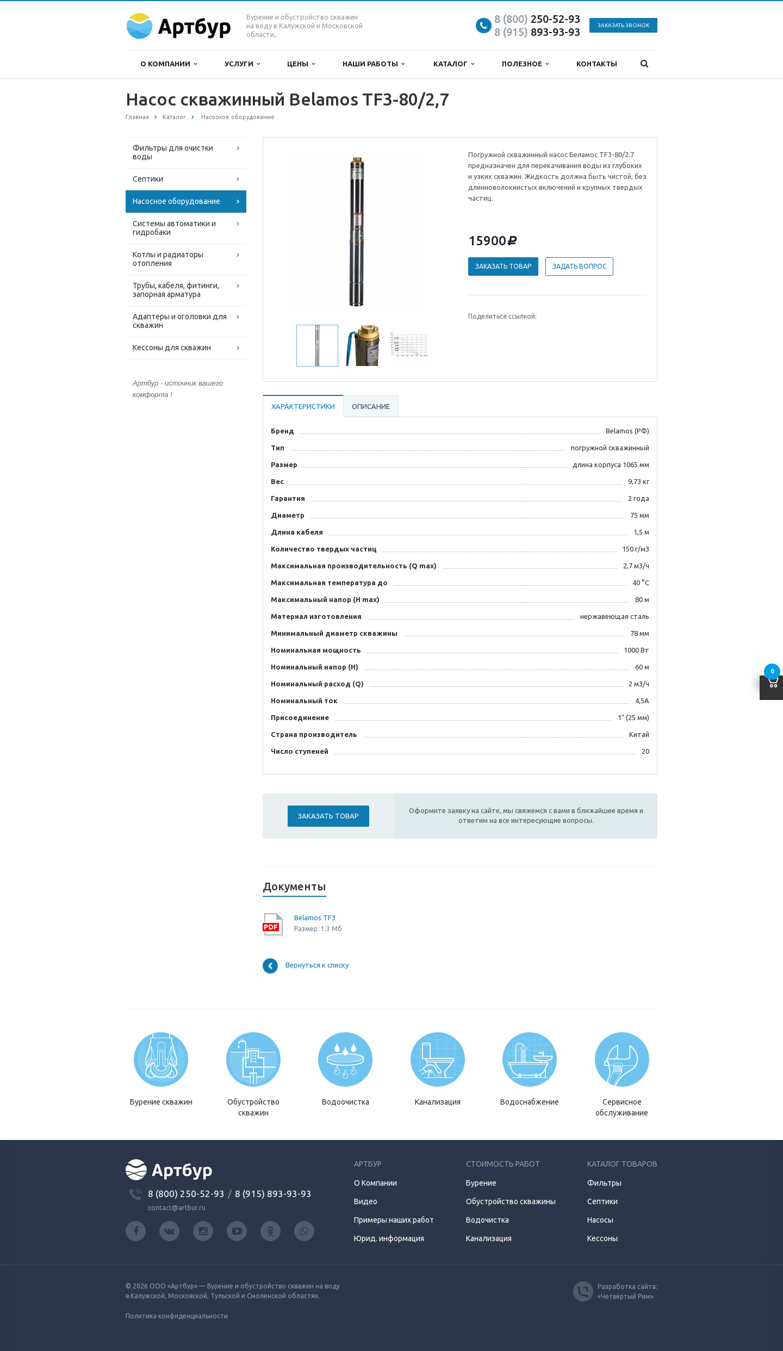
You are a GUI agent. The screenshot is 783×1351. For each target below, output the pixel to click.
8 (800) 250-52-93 (186, 1193)
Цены (301, 64)
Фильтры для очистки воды (173, 152)
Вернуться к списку (306, 966)
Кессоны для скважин (172, 347)
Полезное (525, 64)
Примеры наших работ (394, 1220)
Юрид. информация (389, 1238)
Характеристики (303, 406)
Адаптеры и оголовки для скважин (180, 321)
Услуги (242, 64)
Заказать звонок (623, 25)
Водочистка (487, 1220)
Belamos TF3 (314, 917)
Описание (371, 406)
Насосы (600, 1220)
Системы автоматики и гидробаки (174, 228)
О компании (168, 64)
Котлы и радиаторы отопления (168, 259)
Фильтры (604, 1183)
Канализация (489, 1238)
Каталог (453, 64)
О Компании (375, 1183)
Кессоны (602, 1238)
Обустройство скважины (511, 1201)
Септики (148, 179)
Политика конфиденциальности (177, 1315)
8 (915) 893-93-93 (273, 1193)
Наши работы (374, 64)
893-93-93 (537, 32)
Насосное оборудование (176, 201)
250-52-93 (537, 19)
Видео (365, 1201)
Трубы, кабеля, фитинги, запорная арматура (176, 290)
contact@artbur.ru (177, 1207)
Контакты (596, 63)
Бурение (481, 1183)
